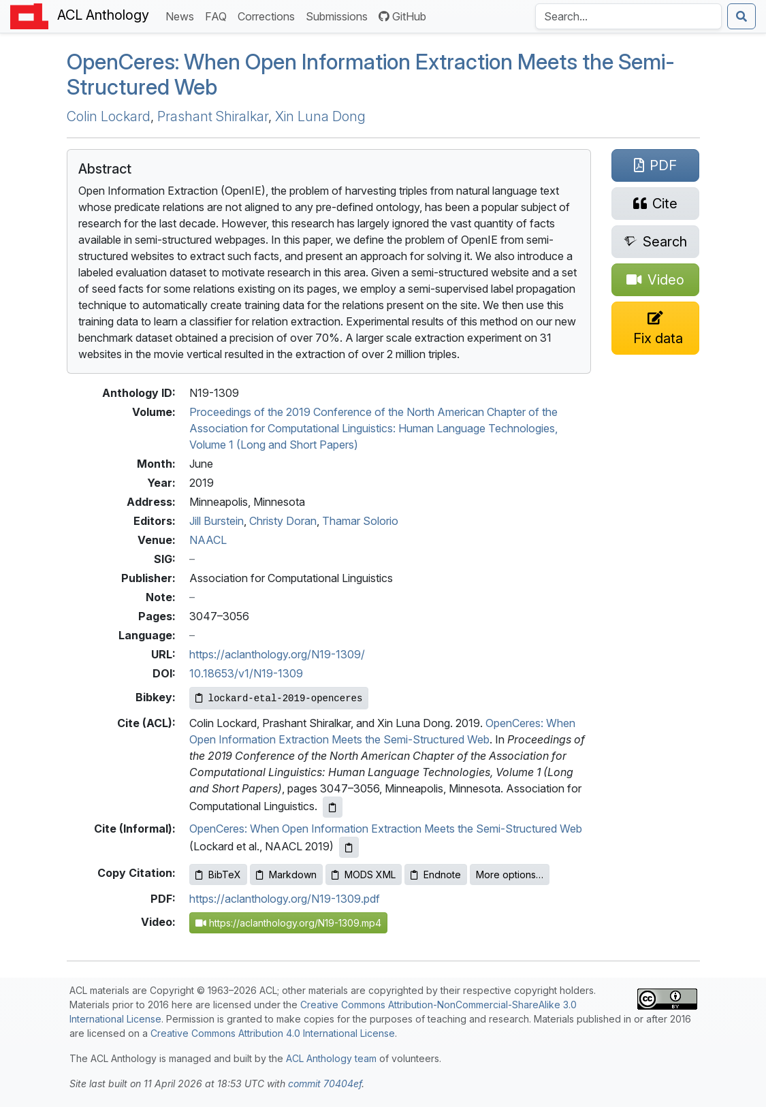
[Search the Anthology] (628, 16)
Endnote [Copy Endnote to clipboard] (436, 874)
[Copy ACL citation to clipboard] (332, 807)
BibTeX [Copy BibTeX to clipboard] (218, 874)
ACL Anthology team (331, 1058)
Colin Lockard (108, 116)
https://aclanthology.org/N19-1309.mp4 (288, 923)
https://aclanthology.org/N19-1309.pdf (284, 898)
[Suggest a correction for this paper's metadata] (655, 328)
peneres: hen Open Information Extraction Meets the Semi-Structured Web (371, 75)
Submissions (339, 15)
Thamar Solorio (360, 521)
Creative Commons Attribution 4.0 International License (272, 1033)
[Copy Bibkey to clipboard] (279, 698)
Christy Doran (283, 521)
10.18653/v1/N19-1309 (246, 673)
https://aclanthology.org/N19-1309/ (277, 654)
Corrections (269, 15)
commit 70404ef (325, 1083)
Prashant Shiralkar (212, 116)
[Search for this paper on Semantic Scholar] (655, 241)
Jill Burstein (216, 521)
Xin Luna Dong (320, 116)
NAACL (208, 540)
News (182, 15)
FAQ (218, 15)
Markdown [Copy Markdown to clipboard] (286, 874)
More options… (509, 874)
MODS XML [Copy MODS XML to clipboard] (364, 874)
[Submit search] (741, 16)
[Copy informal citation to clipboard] (349, 847)
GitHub (402, 16)
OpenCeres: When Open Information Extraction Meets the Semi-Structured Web (385, 828)
